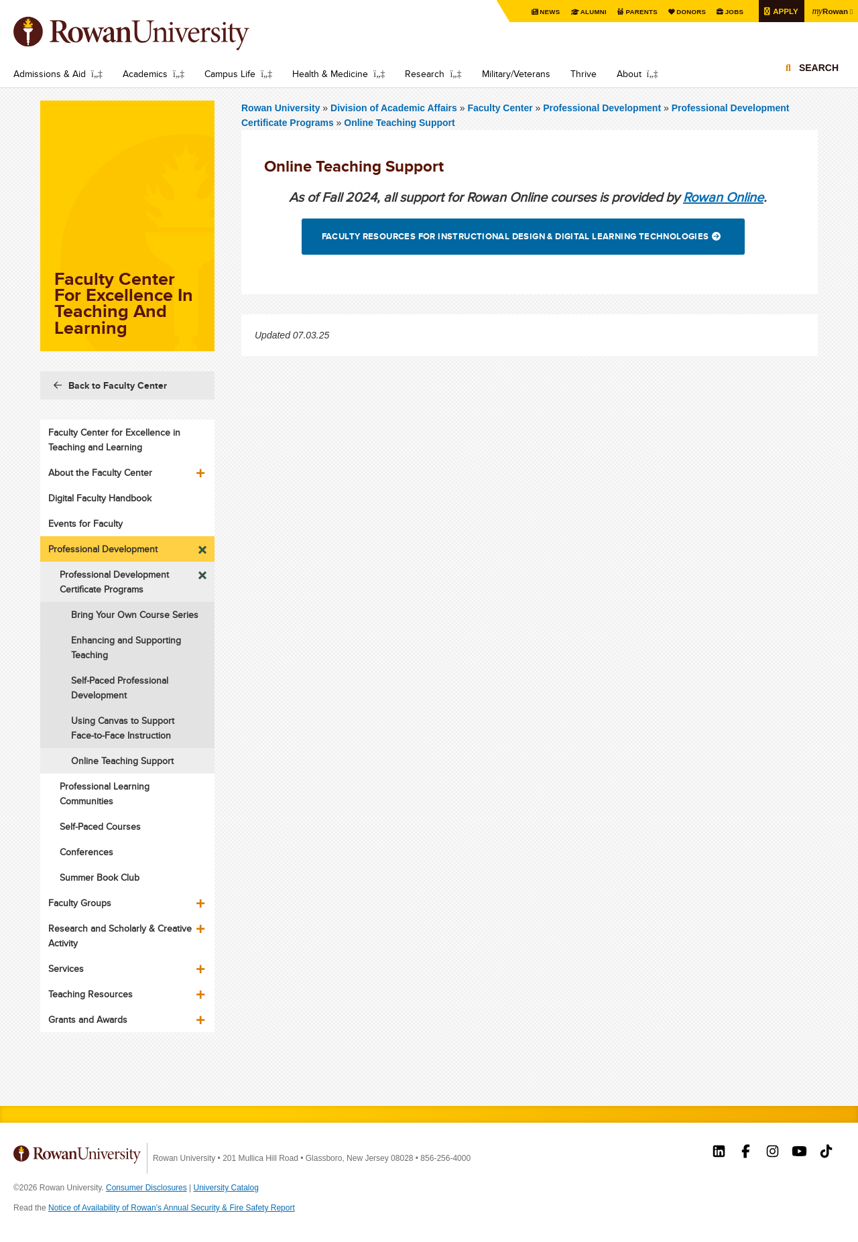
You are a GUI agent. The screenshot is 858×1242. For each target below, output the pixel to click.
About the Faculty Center (100, 472)
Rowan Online (723, 196)
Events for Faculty (85, 523)
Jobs (732, 11)
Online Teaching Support (399, 122)
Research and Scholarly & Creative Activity (120, 936)
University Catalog (226, 1187)
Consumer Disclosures (146, 1187)
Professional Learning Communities (104, 794)
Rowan (829, 10)
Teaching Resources (90, 994)
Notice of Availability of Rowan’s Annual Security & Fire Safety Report (171, 1208)
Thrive (583, 73)
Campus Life (229, 73)
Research (424, 73)
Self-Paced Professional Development (119, 688)
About (629, 73)
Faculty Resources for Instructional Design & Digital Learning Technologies (515, 236)
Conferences (86, 852)
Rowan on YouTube (799, 1153)
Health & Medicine (330, 73)
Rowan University (150, 33)
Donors (689, 11)
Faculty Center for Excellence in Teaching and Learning (114, 440)
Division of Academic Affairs (395, 108)
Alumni (590, 11)
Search (819, 68)
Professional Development (602, 108)
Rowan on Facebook (745, 1153)
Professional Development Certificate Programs (114, 582)
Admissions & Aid (49, 73)
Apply (783, 11)
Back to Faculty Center (117, 385)
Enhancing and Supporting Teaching (126, 647)
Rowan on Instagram (772, 1153)
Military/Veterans (516, 73)
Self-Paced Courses (100, 826)
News (546, 11)
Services (66, 968)
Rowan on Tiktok (826, 1153)
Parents (639, 11)
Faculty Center (499, 108)
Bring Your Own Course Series (134, 614)
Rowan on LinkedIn (719, 1153)
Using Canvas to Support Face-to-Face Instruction (122, 728)
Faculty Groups (79, 903)
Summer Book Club (99, 877)
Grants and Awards (87, 1019)
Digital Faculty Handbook (99, 498)
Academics (145, 73)
